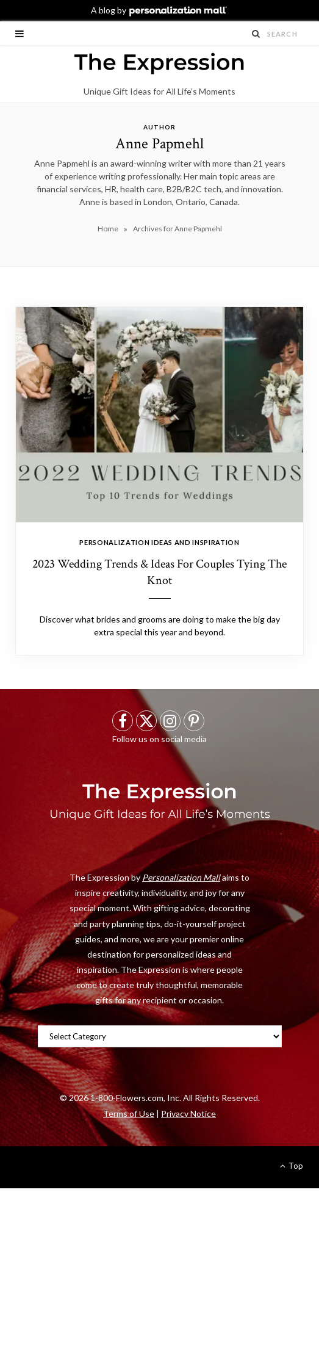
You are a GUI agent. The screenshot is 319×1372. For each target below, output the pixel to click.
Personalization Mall (181, 877)
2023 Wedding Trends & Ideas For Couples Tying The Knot (159, 572)
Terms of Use (128, 1113)
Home (108, 228)
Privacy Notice (188, 1113)
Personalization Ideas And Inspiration (159, 542)
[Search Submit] (256, 33)
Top (291, 1166)
